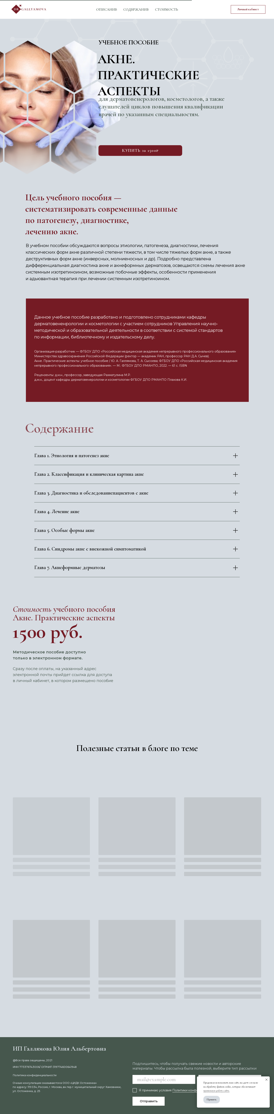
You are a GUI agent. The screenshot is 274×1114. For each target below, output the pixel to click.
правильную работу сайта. (216, 1090)
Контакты (172, 7)
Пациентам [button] (71, 7)
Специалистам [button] (110, 7)
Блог (125, 11)
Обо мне (145, 7)
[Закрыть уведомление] (266, 1079)
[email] (164, 1079)
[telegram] (217, 9)
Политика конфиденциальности (35, 1075)
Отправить (149, 1101)
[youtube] (208, 9)
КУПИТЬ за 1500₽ (140, 150)
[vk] (198, 9)
